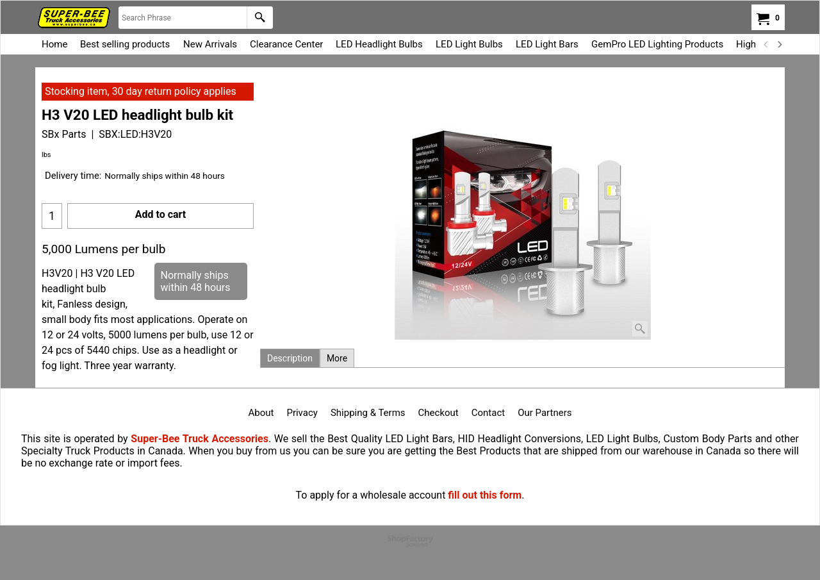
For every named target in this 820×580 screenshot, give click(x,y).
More (337, 358)
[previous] (766, 44)
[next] (779, 44)
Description (290, 358)
